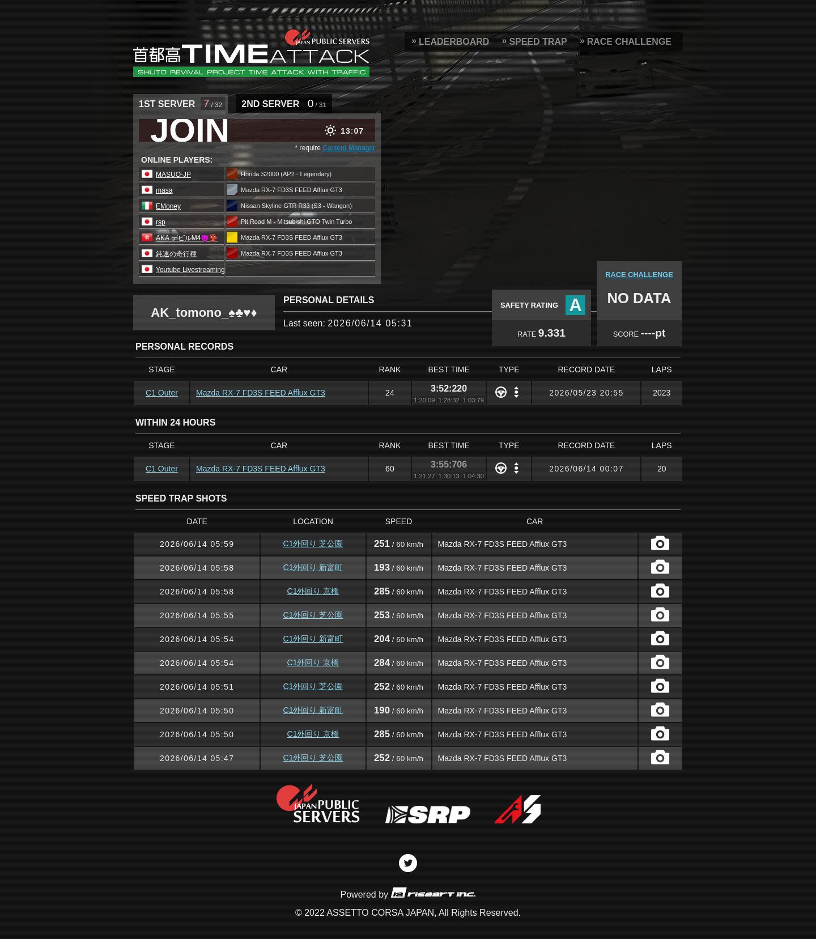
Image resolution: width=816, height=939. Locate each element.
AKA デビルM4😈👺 (187, 238)
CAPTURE (660, 543)
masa (164, 190)
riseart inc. (432, 892)
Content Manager (348, 148)
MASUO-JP (173, 175)
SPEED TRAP (538, 41)
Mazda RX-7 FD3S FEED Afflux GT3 (260, 392)
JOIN (190, 130)
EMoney (168, 206)
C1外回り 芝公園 (313, 543)
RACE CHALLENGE (629, 41)
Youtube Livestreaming (190, 270)
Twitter (408, 863)
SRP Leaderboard (251, 52)
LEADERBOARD (454, 41)
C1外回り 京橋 (313, 591)
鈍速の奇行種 (176, 254)
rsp (160, 222)
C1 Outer (162, 392)
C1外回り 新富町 (313, 567)
